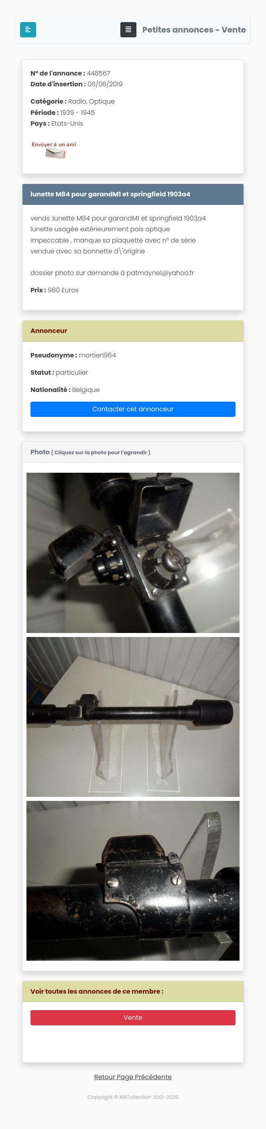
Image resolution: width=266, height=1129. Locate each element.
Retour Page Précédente (133, 1077)
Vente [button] (133, 1017)
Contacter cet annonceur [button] (133, 409)
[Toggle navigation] (128, 29)
